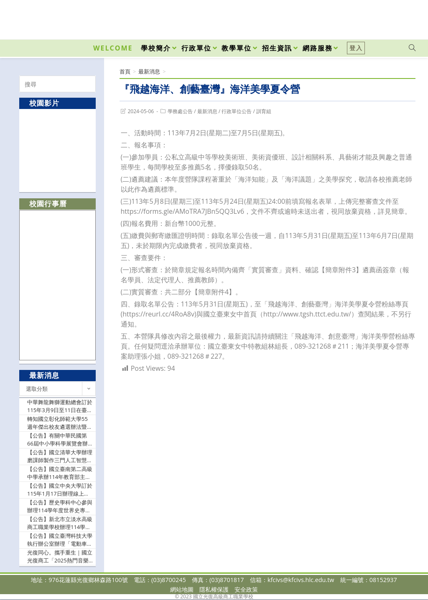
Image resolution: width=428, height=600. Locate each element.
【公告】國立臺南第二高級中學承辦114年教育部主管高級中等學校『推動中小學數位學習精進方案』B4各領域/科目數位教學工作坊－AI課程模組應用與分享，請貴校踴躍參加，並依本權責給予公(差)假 (59, 473)
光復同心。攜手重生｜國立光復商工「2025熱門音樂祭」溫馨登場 (59, 557)
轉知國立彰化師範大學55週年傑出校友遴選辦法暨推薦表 (59, 423)
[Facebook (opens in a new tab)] (364, 17)
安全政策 (246, 589)
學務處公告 (180, 111)
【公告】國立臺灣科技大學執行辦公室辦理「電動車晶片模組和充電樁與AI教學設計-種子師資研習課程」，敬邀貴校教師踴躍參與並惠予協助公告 (59, 540)
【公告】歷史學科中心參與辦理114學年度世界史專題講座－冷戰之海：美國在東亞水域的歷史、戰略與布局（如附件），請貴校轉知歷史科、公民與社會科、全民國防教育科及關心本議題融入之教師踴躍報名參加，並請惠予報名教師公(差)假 (59, 507)
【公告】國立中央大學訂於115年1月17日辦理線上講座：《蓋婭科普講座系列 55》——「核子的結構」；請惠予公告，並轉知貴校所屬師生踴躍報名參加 (59, 490)
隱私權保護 (214, 589)
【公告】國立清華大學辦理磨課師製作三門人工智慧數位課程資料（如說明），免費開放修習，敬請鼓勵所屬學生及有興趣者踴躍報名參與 (59, 456)
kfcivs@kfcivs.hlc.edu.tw (301, 580)
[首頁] (125, 71)
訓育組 (263, 111)
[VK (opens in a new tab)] (401, 17)
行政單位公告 (237, 111)
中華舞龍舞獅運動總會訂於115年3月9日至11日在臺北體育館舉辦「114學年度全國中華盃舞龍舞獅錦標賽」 (59, 406)
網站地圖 (182, 589)
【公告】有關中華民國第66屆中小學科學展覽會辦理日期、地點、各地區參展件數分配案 (59, 440)
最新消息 (207, 111)
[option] (57, 150)
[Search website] (412, 48)
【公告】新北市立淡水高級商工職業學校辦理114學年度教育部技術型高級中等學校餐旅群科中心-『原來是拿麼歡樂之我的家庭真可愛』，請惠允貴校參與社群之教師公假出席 (59, 523)
